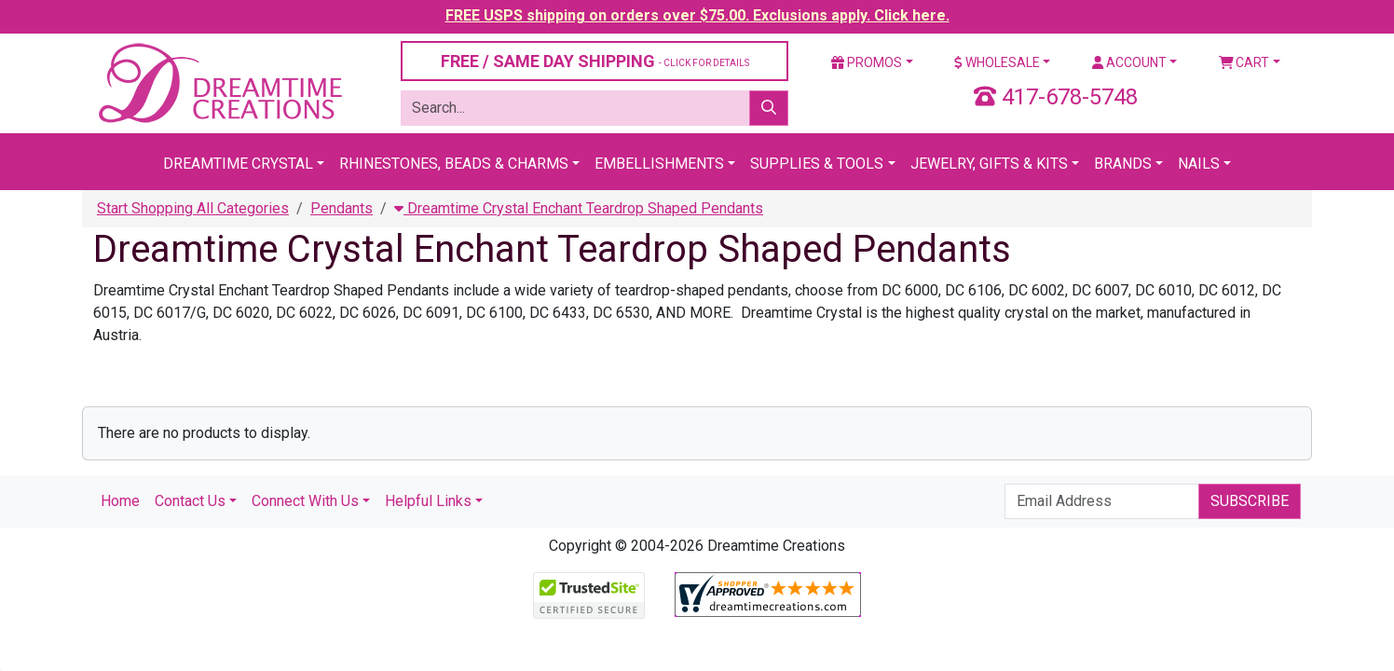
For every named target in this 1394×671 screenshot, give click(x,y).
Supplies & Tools (816, 163)
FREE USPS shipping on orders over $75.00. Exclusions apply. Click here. (697, 15)
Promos (866, 62)
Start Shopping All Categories (193, 208)
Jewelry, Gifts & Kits (989, 163)
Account (1129, 62)
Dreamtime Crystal (238, 163)
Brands (1123, 163)
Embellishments (659, 163)
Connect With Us (305, 501)
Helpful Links (428, 501)
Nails (1199, 163)
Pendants (341, 208)
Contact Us (190, 501)
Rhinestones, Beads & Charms (453, 163)
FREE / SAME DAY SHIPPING (595, 61)
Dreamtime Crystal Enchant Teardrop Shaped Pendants (578, 208)
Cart (1244, 62)
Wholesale (997, 62)
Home (120, 501)
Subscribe (1249, 501)
